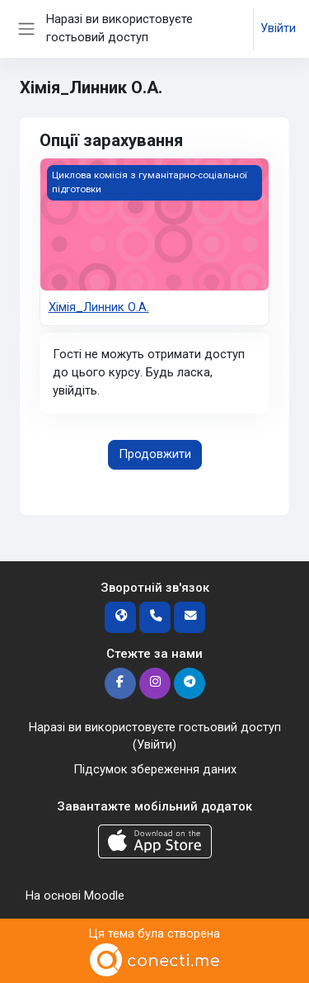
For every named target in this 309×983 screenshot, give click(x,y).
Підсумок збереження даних (154, 769)
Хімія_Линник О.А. (99, 307)
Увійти (278, 28)
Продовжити (155, 454)
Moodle (104, 895)
